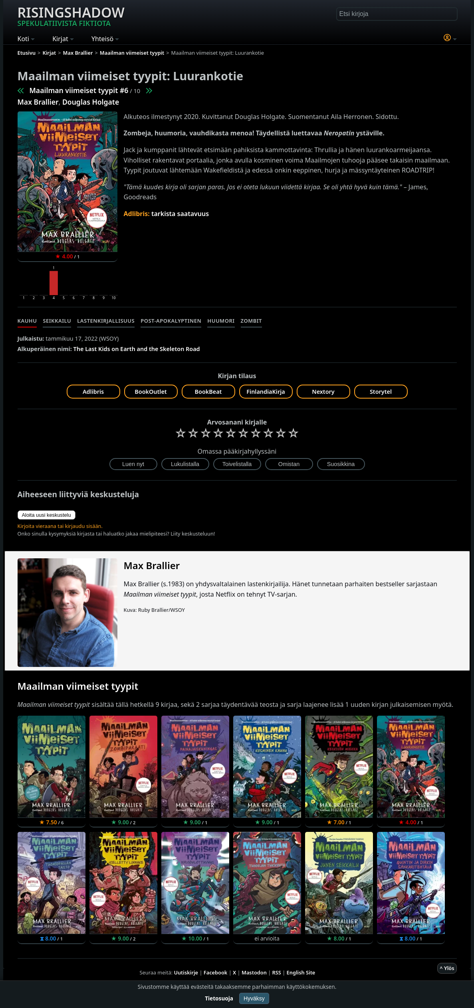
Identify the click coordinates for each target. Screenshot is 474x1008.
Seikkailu (57, 320)
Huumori (220, 320)
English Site (301, 972)
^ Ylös (447, 968)
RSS (276, 972)
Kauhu (27, 320)
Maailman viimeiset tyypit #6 (79, 90)
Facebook (216, 972)
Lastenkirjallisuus (106, 320)
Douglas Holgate (90, 102)
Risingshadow (71, 15)
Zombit (251, 320)
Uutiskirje (186, 972)
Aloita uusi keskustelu (46, 515)
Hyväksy (254, 998)
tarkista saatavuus (180, 213)
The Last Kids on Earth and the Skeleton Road (136, 349)
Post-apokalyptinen (171, 320)
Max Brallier (38, 102)
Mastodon (254, 972)
